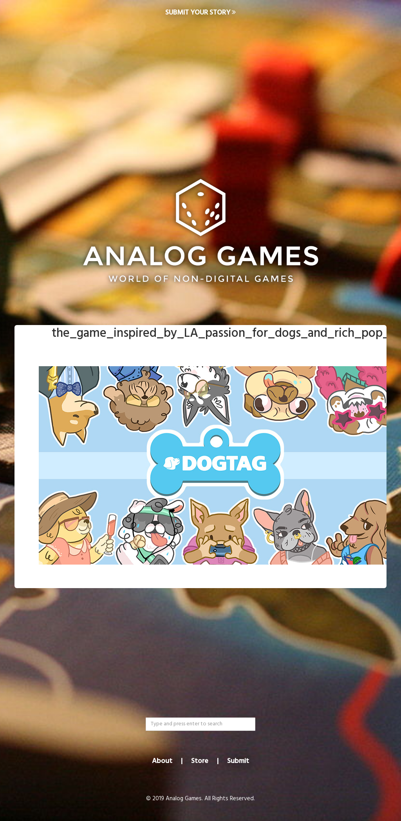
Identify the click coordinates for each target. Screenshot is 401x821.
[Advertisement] (200, 88)
